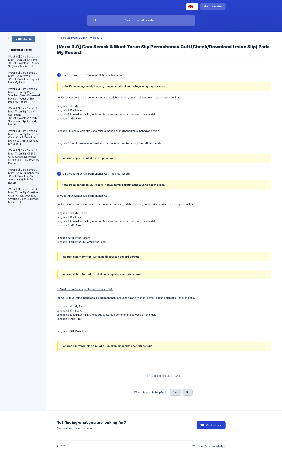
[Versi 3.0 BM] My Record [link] (86, 37)
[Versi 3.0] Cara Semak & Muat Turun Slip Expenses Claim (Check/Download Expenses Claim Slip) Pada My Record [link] (23, 137)
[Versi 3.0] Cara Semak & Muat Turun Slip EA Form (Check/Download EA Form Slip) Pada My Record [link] (24, 61)
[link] (21, 38)
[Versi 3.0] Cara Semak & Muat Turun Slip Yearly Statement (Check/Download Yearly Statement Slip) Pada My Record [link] (22, 116)
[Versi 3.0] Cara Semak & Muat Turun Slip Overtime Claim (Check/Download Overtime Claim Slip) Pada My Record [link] (23, 196)
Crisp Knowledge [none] (215, 446)
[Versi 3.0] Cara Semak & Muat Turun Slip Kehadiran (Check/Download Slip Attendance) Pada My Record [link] (23, 176)
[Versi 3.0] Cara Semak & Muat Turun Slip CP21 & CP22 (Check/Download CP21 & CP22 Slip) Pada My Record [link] (23, 157)
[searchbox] (141, 20)
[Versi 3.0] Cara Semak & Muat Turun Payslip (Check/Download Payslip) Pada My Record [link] (23, 77)
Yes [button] (175, 392)
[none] (192, 6)
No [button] (187, 392)
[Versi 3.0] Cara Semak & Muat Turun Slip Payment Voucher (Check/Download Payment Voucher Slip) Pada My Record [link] (24, 95)
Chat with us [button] (213, 425)
